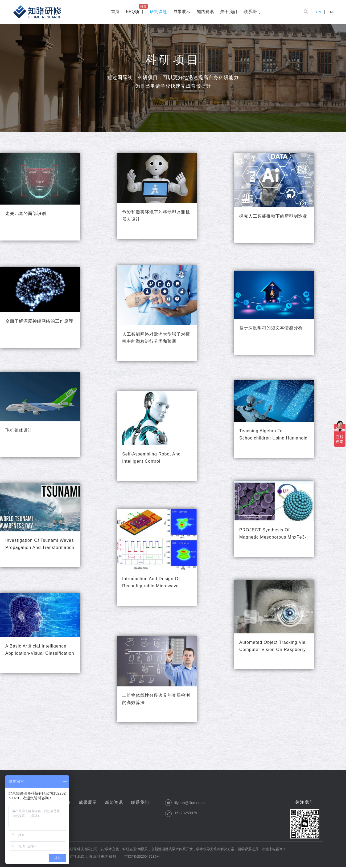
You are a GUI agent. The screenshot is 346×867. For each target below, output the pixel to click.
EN (330, 12)
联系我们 (140, 802)
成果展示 (88, 802)
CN (318, 12)
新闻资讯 (114, 802)
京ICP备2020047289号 (142, 856)
